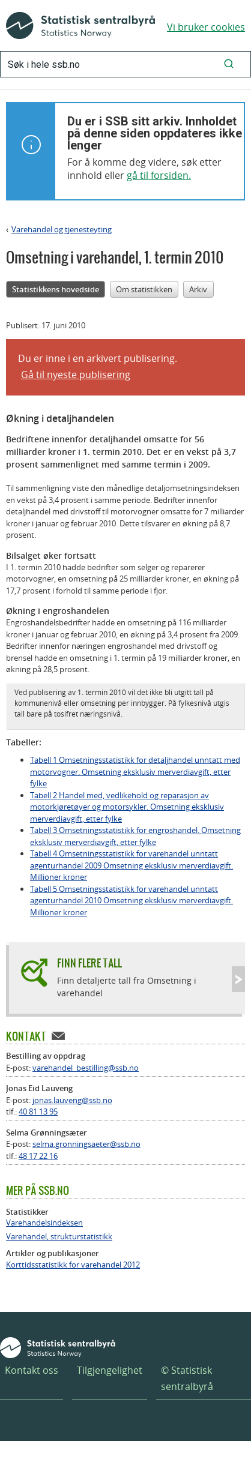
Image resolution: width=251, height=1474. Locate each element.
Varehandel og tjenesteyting (61, 229)
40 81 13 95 (38, 1111)
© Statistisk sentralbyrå (187, 1378)
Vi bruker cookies (206, 27)
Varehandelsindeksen (44, 1223)
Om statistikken (144, 289)
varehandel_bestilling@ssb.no (85, 1067)
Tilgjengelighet (109, 1370)
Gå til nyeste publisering (75, 374)
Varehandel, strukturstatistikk (59, 1237)
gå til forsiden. (159, 175)
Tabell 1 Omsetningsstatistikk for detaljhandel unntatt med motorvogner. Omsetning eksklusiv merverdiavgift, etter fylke (135, 771)
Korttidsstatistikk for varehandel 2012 (73, 1265)
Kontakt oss (31, 1370)
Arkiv (198, 289)
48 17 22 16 (38, 1156)
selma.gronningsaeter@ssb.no (86, 1144)
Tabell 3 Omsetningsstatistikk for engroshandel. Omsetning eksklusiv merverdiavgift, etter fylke (135, 836)
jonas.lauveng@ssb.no (72, 1100)
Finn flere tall (89, 962)
